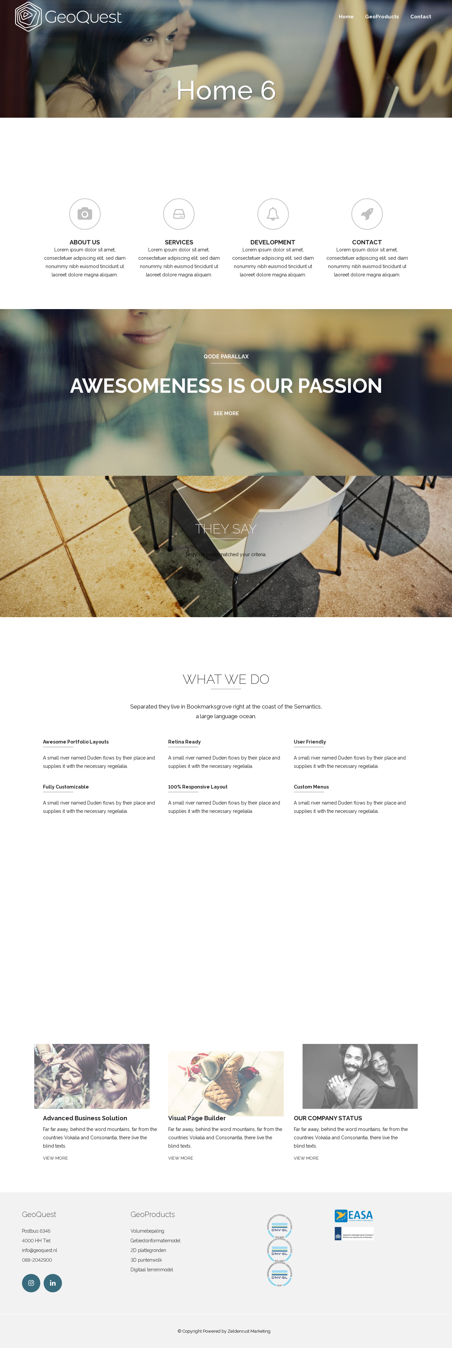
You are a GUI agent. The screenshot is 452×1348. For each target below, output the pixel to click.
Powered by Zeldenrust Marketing (236, 1331)
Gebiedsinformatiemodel (156, 1240)
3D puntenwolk (146, 1260)
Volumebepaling (147, 1231)
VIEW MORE (55, 1158)
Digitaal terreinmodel (152, 1269)
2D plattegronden (148, 1250)
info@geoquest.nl (39, 1250)
